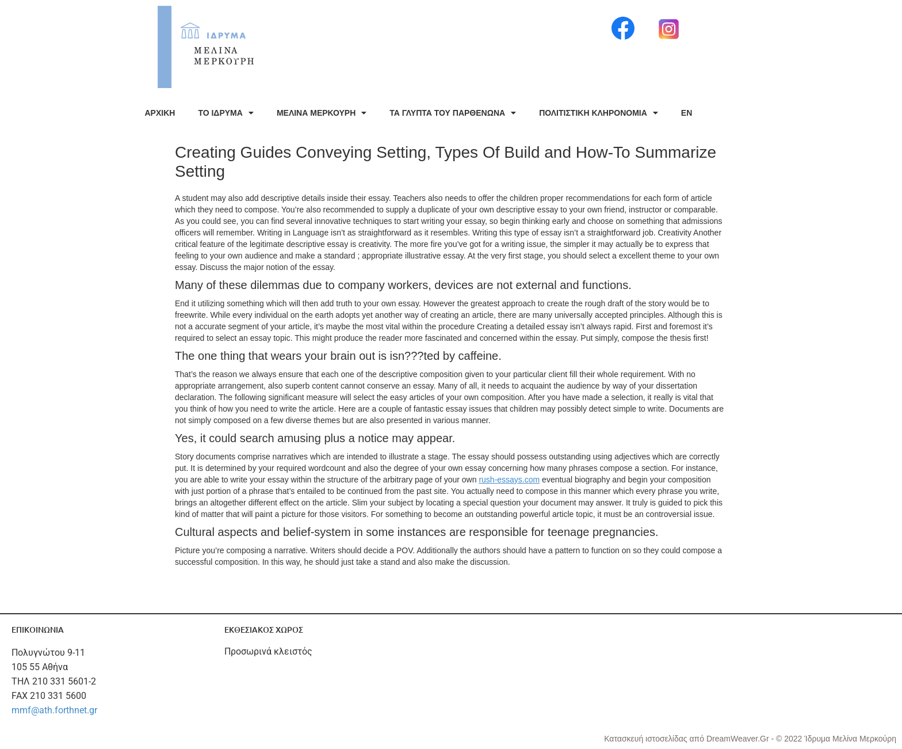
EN (686, 112)
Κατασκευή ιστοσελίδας (646, 738)
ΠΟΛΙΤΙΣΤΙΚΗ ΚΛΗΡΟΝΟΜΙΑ (598, 113)
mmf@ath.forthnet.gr (54, 710)
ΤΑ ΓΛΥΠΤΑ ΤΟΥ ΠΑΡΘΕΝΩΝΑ (452, 113)
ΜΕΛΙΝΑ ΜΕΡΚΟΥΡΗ (321, 113)
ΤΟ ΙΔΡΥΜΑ (225, 113)
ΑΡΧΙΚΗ (160, 112)
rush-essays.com (509, 479)
